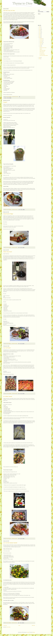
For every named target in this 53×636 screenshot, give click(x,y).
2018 (40, 26)
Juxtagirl (28, 632)
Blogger (34, 632)
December (41, 38)
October (41, 41)
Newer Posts (5, 625)
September (41, 42)
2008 (40, 58)
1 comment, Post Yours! (14, 247)
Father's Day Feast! (7, 251)
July (40, 45)
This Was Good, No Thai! (9, 10)
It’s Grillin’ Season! (7, 396)
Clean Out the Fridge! (8, 213)
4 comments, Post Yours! (15, 209)
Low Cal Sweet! (7, 347)
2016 (40, 29)
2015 (40, 30)
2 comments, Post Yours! (14, 343)
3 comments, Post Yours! (14, 538)
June (40, 46)
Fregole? (5, 102)
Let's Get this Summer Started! (10, 542)
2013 (40, 33)
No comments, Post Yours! (15, 96)
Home (19, 625)
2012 (40, 34)
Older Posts (33, 625)
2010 (40, 37)
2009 (40, 57)
